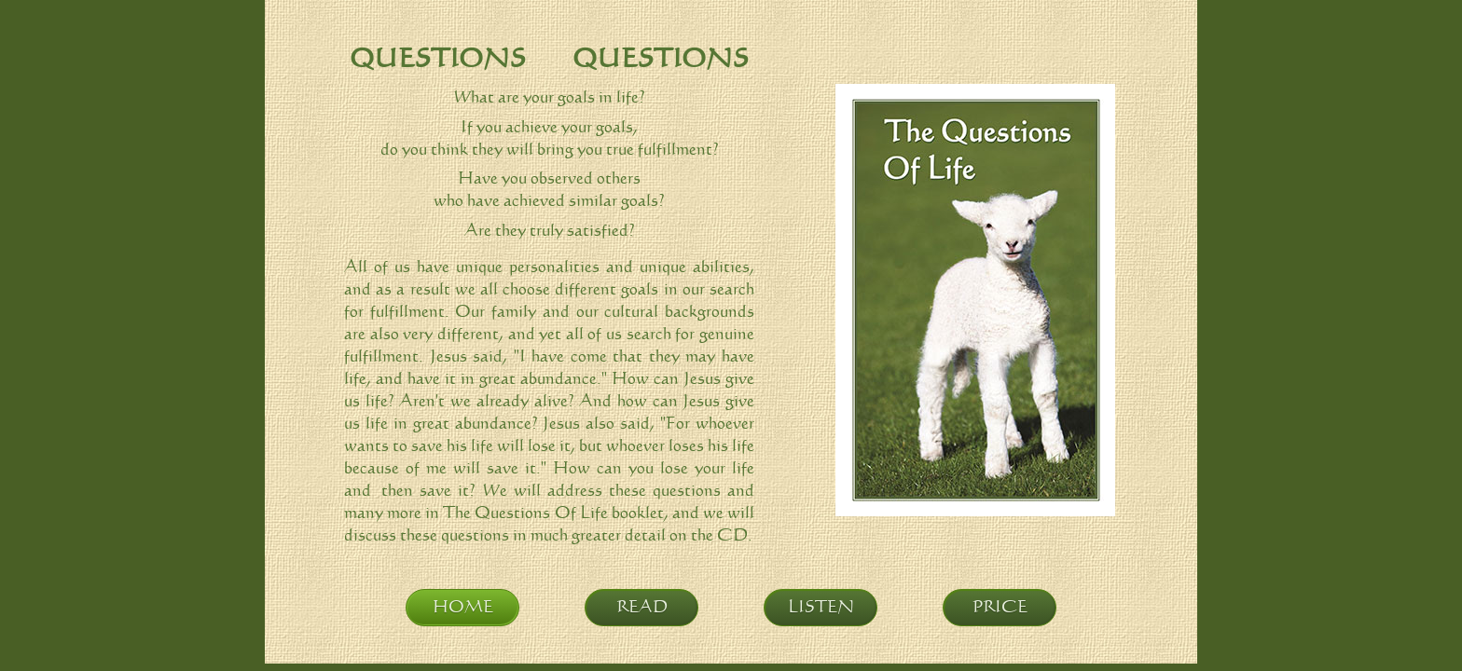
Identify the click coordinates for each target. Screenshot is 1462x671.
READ (642, 607)
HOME (463, 607)
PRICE (1000, 607)
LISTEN (821, 607)
